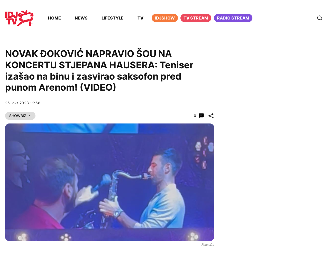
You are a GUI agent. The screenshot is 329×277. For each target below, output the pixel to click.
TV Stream (196, 18)
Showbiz (20, 115)
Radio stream (233, 18)
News (81, 18)
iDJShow (165, 18)
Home (54, 18)
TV (140, 18)
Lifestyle (113, 18)
